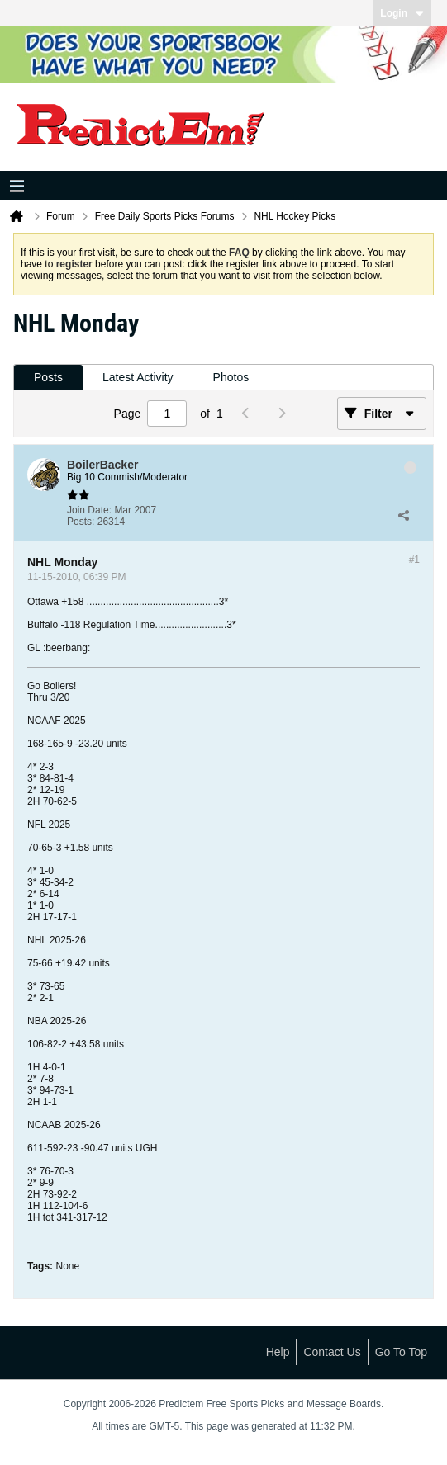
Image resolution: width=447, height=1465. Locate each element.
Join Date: (89, 510)
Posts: (80, 521)
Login (402, 13)
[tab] (48, 377)
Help (278, 1352)
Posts (48, 377)
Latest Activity (138, 377)
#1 (414, 559)
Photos (231, 377)
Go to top (401, 1352)
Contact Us (331, 1352)
